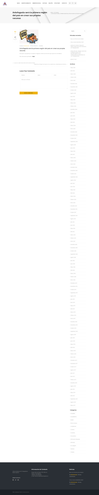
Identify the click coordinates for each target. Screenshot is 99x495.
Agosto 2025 (73, 93)
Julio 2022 (73, 183)
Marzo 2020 (73, 273)
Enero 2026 (73, 80)
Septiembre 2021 (74, 215)
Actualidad (41, 45)
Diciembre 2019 (74, 283)
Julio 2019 (73, 299)
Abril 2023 (73, 154)
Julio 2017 (73, 373)
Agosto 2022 (73, 180)
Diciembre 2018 (74, 321)
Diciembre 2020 (74, 244)
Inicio (28, 3)
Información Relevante (75, 439)
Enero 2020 (73, 279)
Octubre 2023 (73, 138)
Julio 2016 (73, 389)
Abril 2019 (73, 308)
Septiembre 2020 (74, 254)
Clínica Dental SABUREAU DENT (77, 42)
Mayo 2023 (73, 151)
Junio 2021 (73, 225)
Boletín (60, 3)
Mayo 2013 (73, 405)
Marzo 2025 (73, 103)
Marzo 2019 (73, 312)
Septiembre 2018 (74, 331)
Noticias (54, 3)
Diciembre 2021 (74, 205)
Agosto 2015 (73, 402)
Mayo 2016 (73, 392)
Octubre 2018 (73, 328)
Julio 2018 (73, 337)
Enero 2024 (73, 128)
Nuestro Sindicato (36, 3)
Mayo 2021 (73, 228)
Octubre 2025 (73, 90)
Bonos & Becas (74, 423)
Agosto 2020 (73, 257)
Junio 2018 (73, 341)
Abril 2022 (73, 193)
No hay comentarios (34, 45)
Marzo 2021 (73, 234)
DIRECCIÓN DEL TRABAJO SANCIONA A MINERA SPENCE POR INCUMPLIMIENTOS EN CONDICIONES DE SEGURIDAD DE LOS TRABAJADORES (78, 53)
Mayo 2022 (73, 189)
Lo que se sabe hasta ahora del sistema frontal (24, 62)
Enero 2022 (73, 202)
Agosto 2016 (73, 386)
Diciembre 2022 (74, 167)
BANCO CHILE (74, 59)
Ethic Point (67, 3)
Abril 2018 (73, 347)
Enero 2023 (73, 164)
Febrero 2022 (73, 199)
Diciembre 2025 (74, 83)
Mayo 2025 (73, 99)
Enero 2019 (73, 318)
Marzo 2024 (73, 125)
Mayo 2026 (73, 67)
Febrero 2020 (73, 276)
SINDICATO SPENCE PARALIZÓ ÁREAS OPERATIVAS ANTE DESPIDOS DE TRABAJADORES (78, 46)
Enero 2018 (73, 357)
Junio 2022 (73, 186)
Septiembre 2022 (74, 177)
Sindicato (72, 448)
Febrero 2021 (73, 238)
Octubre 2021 (73, 212)
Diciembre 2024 (74, 109)
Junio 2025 (73, 96)
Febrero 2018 (73, 353)
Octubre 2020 (73, 251)
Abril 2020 (73, 270)
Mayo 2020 (73, 267)
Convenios (73, 432)
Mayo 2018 (73, 344)
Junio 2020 (73, 263)
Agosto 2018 (73, 334)
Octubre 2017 (73, 366)
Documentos (73, 436)
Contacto (74, 3)
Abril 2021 (73, 231)
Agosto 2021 (73, 218)
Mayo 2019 (73, 305)
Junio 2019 (73, 302)
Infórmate (73, 442)
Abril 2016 (73, 395)
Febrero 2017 (73, 379)
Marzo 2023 (73, 157)
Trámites (72, 452)
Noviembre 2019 (74, 286)
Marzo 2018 (73, 350)
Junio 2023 (73, 148)
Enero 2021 (73, 241)
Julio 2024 (73, 112)
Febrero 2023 (73, 160)
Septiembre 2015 (74, 398)
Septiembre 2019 (74, 292)
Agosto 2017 (73, 370)
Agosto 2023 (73, 144)
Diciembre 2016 (74, 382)
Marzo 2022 (73, 196)
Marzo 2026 (73, 74)
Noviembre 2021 (74, 209)
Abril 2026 (73, 70)
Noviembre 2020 (74, 247)
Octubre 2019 (73, 289)
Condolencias (73, 426)
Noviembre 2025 (74, 86)
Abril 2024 (73, 122)
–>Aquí (33, 56)
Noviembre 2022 (74, 170)
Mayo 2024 (73, 119)
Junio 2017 (73, 376)
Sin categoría (73, 445)
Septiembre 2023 (74, 141)
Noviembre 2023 (74, 135)
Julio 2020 (73, 260)
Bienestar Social (46, 3)
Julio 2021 (73, 222)
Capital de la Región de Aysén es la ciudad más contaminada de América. (50, 64)
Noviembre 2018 (74, 325)
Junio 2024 (73, 115)
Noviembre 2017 (74, 363)
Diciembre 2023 (74, 131)
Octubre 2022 (73, 173)
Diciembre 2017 (74, 360)
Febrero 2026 (73, 77)
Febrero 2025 (73, 106)
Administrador (26, 45)
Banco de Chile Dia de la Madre (77, 38)
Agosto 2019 (73, 296)
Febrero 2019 (73, 315)
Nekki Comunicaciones (24, 492)
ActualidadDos (74, 416)
